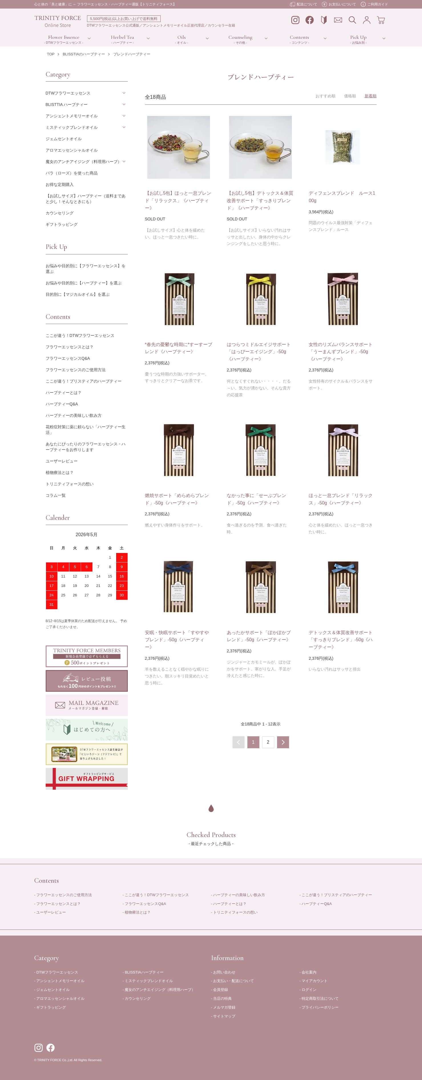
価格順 (350, 96)
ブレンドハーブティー (131, 54)
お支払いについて (339, 4)
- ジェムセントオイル (52, 990)
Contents (299, 37)
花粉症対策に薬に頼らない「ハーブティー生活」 (86, 430)
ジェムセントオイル (64, 138)
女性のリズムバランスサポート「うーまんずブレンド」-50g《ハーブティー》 (341, 351)
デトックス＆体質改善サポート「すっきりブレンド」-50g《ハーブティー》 (341, 639)
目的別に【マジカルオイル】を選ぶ (78, 294)
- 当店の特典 (221, 998)
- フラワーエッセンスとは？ (57, 904)
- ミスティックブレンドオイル (148, 981)
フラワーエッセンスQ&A (68, 358)
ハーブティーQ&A (62, 404)
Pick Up (358, 37)
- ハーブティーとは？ (229, 904)
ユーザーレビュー (62, 461)
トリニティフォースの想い (70, 484)
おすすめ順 (326, 96)
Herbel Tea (122, 37)
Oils (181, 37)
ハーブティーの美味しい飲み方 (74, 415)
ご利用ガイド (374, 4)
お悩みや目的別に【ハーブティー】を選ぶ (84, 283)
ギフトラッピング (62, 224)
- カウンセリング (137, 998)
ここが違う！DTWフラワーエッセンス (80, 335)
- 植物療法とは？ (137, 912)
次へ (283, 742)
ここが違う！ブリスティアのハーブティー (84, 381)
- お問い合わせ (223, 972)
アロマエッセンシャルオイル (72, 150)
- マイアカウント (314, 981)
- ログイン (308, 990)
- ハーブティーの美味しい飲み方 (238, 895)
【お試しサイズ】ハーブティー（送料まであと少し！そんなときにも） (86, 199)
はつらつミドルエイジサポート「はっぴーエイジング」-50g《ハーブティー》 (259, 351)
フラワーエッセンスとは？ (70, 347)
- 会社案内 (308, 972)
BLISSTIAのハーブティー (84, 54)
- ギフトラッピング (50, 1007)
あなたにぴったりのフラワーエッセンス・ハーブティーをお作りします (86, 447)
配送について (303, 4)
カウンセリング (60, 213)
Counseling (241, 37)
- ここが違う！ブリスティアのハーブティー (336, 895)
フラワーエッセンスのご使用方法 (76, 369)
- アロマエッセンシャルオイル (59, 998)
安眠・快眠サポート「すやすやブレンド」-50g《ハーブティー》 (177, 639)
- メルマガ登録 (223, 1007)
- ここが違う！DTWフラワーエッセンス (156, 895)
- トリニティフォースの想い (234, 912)
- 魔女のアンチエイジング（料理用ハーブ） (159, 990)
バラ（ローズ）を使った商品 (72, 173)
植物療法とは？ (60, 472)
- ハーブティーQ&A (316, 904)
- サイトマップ (223, 1016)
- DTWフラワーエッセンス (56, 972)
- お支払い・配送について (232, 981)
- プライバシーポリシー (319, 1007)
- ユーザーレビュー (50, 912)
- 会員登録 (219, 990)
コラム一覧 (56, 495)
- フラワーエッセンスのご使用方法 (63, 895)
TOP (51, 54)
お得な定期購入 (60, 184)
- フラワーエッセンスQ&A (144, 904)
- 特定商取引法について (319, 998)
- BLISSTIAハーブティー (143, 972)
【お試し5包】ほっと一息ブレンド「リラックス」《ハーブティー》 (178, 200)
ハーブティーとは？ (64, 392)
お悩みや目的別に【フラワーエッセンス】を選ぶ (86, 269)
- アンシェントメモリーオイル (59, 981)
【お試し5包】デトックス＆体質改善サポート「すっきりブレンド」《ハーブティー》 (260, 200)
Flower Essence (63, 37)
